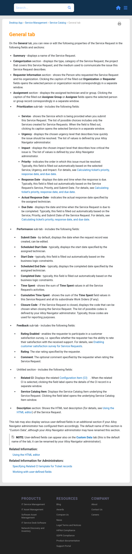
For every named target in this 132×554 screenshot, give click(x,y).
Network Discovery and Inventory (32, 529)
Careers (95, 514)
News (59, 520)
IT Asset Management (32, 509)
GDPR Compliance (65, 535)
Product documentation (68, 540)
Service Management (36, 22)
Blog (58, 504)
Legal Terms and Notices (68, 525)
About (94, 504)
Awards (60, 509)
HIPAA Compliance (65, 530)
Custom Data (84, 437)
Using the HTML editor (26, 454)
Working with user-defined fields (32, 471)
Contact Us (96, 509)
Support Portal (63, 546)
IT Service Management (33, 504)
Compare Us (62, 514)
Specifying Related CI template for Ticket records (42, 466)
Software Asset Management (29, 516)
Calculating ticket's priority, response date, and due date (55, 219)
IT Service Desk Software (33, 522)
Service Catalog (58, 22)
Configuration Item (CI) (75, 377)
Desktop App (16, 22)
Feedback (23, 325)
